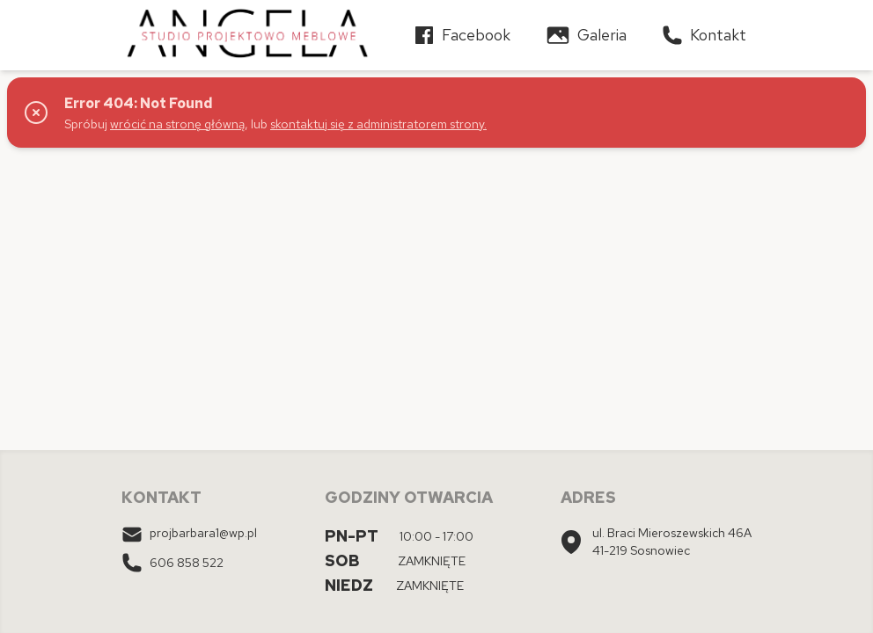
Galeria (586, 35)
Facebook (462, 35)
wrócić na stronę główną (177, 124)
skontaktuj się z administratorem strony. (378, 124)
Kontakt (704, 35)
